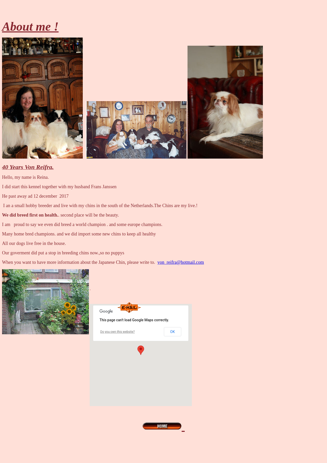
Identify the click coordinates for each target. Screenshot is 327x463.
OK (172, 332)
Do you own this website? (117, 332)
